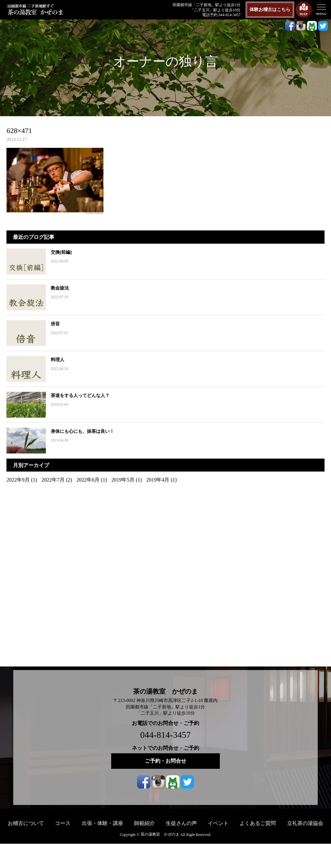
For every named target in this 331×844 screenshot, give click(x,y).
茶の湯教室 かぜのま (165, 691)
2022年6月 (88, 480)
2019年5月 (123, 480)
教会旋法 (59, 288)
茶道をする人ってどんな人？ (79, 395)
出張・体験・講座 (102, 823)
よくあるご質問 (258, 823)
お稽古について (26, 823)
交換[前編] (60, 252)
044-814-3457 (165, 735)
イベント (218, 823)
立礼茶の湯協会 (305, 823)
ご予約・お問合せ (165, 761)
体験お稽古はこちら (270, 9)
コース (63, 823)
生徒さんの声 (181, 823)
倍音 (54, 323)
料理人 (57, 359)
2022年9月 (18, 480)
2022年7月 (53, 480)
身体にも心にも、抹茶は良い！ (81, 431)
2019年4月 (158, 480)
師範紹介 (144, 823)
